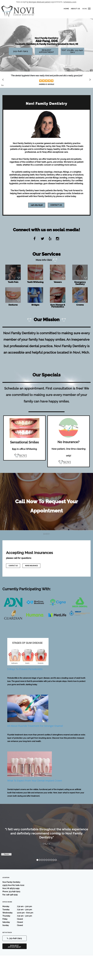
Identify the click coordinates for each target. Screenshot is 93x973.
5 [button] (46, 860)
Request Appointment (46, 51)
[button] (89, 8)
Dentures (13, 305)
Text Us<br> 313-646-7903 (72, 51)
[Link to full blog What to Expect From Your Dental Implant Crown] (46, 768)
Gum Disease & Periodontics (57, 306)
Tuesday (20, 909)
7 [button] (51, 860)
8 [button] (53, 860)
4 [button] (44, 860)
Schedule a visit (69, 2)
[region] (46, 834)
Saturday (20, 922)
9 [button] (55, 860)
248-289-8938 (37, 205)
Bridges (35, 305)
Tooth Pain (13, 282)
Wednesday (20, 912)
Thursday (20, 915)
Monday (20, 906)
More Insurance (31, 566)
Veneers (58, 282)
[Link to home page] (38, 11)
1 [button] (37, 860)
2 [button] (39, 860)
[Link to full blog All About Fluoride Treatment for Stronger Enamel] (46, 712)
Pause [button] (2, 85)
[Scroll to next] (89, 80)
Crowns (80, 305)
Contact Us (56, 205)
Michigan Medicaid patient (40, 2)
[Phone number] (14, 938)
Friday (20, 919)
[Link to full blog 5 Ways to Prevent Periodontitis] (46, 655)
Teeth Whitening (35, 282)
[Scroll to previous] (3, 80)
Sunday (20, 925)
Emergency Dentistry (80, 283)
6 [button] (49, 860)
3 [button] (42, 860)
